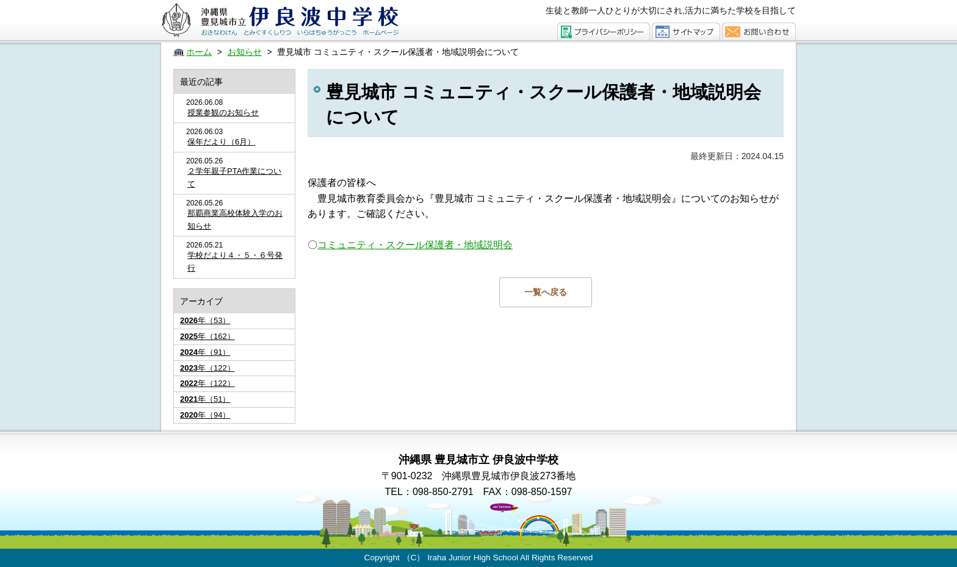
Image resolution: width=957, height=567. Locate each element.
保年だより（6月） (221, 141)
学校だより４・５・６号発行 (235, 262)
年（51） (205, 399)
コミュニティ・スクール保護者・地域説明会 (415, 245)
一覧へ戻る (545, 292)
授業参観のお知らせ (223, 112)
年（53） (205, 320)
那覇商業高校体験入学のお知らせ (235, 219)
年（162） (207, 336)
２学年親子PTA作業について (234, 177)
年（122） (207, 368)
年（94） (205, 414)
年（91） (205, 352)
